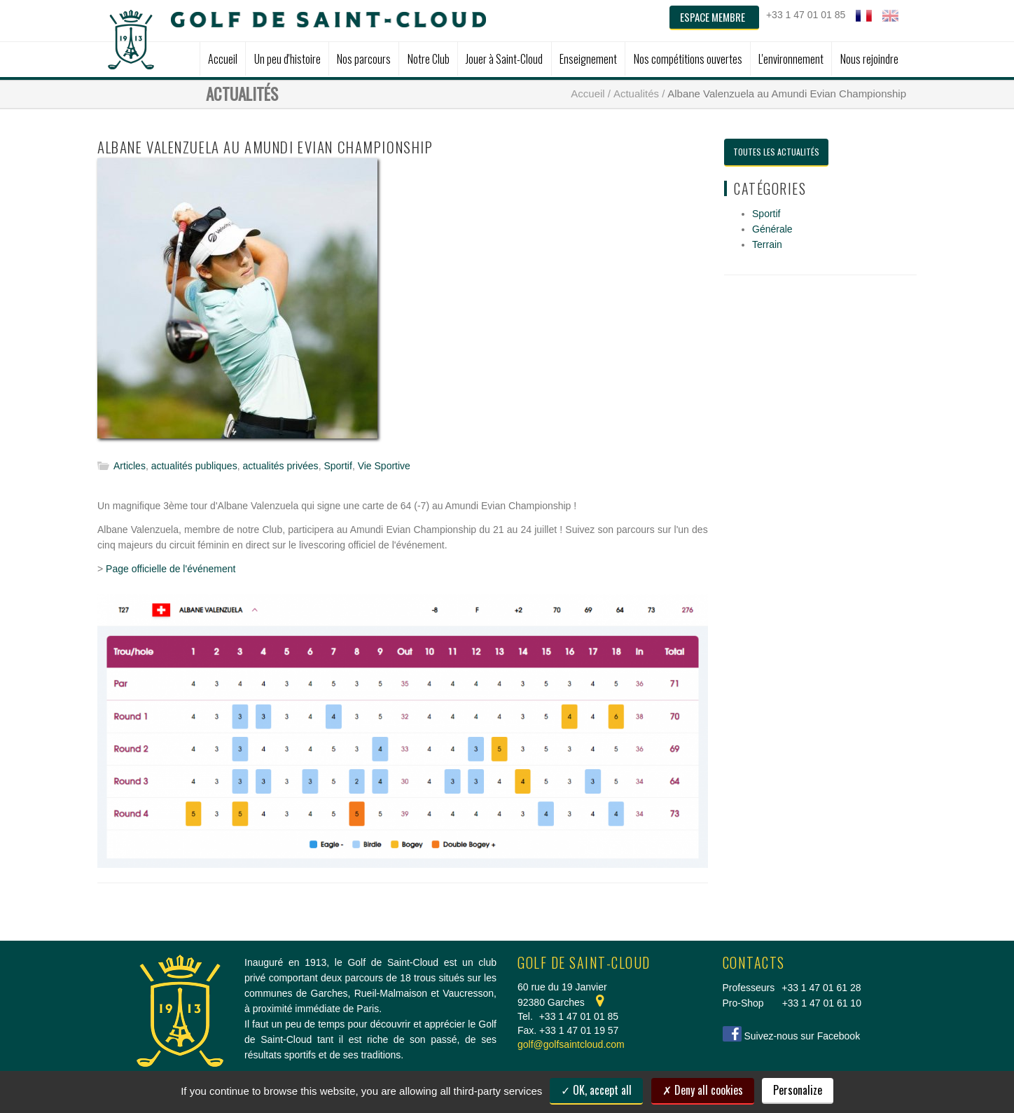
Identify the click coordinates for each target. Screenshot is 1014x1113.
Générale (772, 229)
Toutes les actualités (776, 152)
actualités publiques (194, 465)
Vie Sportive (384, 465)
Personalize (797, 1089)
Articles (129, 465)
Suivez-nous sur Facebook (802, 1036)
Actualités (636, 93)
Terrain (767, 244)
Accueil (587, 93)
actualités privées (280, 465)
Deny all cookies (702, 1089)
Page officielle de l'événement (170, 568)
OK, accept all (596, 1089)
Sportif (338, 465)
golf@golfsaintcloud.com (571, 1044)
